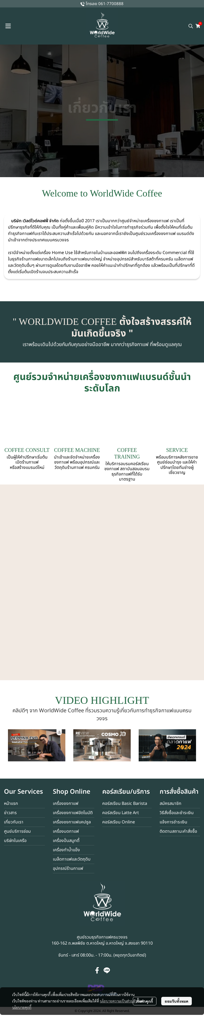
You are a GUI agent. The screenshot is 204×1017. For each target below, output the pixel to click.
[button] (190, 26)
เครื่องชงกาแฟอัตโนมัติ (73, 813)
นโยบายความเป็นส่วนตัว (118, 1000)
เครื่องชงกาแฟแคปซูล (72, 822)
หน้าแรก (11, 803)
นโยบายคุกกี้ (21, 1007)
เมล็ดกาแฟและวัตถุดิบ (72, 859)
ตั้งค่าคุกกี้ (144, 1001)
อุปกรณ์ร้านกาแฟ (68, 868)
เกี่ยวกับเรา (13, 822)
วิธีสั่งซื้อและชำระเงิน (177, 813)
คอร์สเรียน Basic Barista (124, 803)
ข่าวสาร (10, 813)
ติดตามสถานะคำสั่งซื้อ (178, 831)
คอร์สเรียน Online (118, 822)
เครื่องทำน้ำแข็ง (66, 850)
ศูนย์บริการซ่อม (17, 831)
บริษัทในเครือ (15, 840)
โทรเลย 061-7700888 (105, 4)
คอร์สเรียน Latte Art (120, 813)
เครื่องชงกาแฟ (65, 803)
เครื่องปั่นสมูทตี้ (66, 840)
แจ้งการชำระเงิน (173, 822)
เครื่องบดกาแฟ (66, 831)
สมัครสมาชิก (170, 803)
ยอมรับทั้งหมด (176, 1001)
